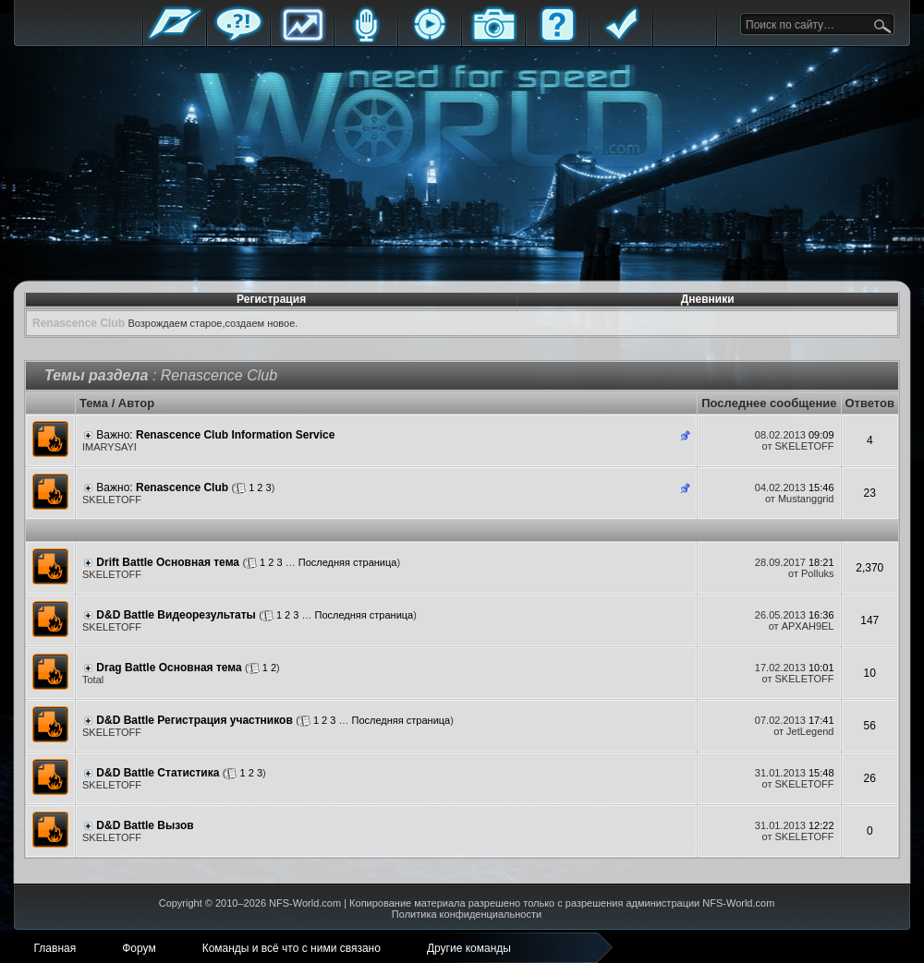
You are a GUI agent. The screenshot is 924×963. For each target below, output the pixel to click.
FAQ (557, 39)
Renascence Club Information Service (235, 434)
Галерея (493, 39)
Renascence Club (182, 487)
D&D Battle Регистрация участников (194, 720)
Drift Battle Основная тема (167, 562)
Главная (174, 39)
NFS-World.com (305, 903)
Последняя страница (347, 562)
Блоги (365, 39)
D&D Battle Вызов (144, 825)
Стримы (429, 39)
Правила (621, 39)
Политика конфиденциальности (466, 914)
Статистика (302, 39)
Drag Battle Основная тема (168, 667)
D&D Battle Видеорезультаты (175, 614)
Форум (238, 39)
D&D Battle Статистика (157, 772)
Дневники (708, 299)
